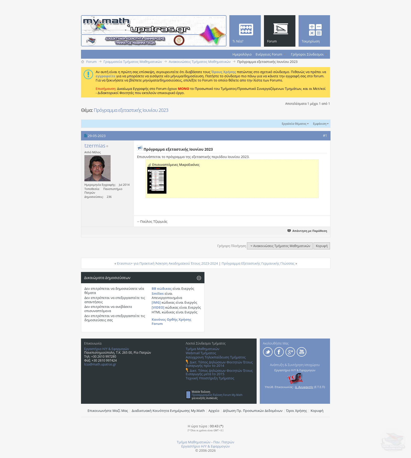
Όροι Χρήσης (296, 410)
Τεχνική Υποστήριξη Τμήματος (210, 378)
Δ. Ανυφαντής (304, 387)
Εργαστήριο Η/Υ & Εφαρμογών (106, 349)
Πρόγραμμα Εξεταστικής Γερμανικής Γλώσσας (257, 263)
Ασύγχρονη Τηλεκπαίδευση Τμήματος (216, 357)
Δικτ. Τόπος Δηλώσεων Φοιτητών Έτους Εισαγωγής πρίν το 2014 (219, 364)
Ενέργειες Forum (269, 54)
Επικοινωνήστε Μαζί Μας (108, 410)
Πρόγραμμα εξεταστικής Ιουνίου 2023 (131, 110)
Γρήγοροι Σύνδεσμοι (307, 54)
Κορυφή (322, 246)
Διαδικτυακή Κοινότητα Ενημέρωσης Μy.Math (168, 410)
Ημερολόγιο (242, 54)
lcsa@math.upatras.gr (100, 364)
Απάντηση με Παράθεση (307, 231)
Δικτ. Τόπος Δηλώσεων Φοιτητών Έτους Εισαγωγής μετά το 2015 (219, 372)
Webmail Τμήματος (201, 353)
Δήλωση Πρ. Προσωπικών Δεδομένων (253, 410)
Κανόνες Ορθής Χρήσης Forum (171, 321)
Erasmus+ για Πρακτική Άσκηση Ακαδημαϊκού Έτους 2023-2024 (167, 263)
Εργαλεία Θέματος (294, 124)
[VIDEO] (158, 307)
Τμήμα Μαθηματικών (202, 348)
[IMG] (156, 302)
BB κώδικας (162, 288)
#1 (325, 135)
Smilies (158, 293)
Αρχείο (213, 410)
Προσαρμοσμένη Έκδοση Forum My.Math (217, 395)
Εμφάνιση (319, 124)
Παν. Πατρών (223, 442)
